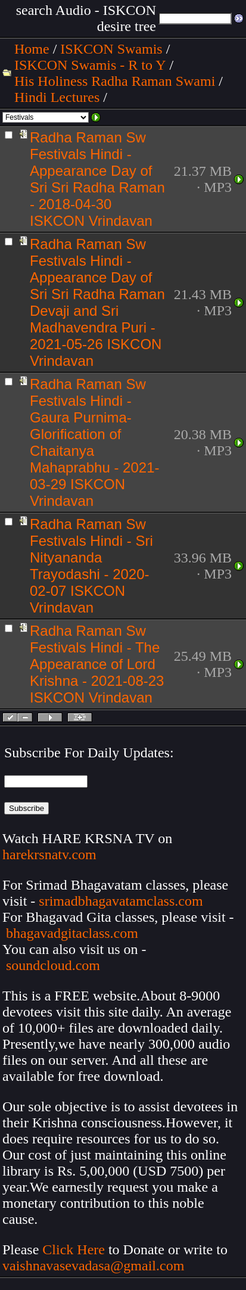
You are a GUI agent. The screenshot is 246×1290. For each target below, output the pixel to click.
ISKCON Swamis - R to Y (90, 65)
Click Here (73, 1249)
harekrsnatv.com (49, 854)
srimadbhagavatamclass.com (121, 901)
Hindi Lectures (56, 97)
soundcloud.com (53, 965)
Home (31, 49)
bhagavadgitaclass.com (72, 933)
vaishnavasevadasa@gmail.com (95, 1265)
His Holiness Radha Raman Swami (114, 81)
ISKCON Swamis (111, 49)
